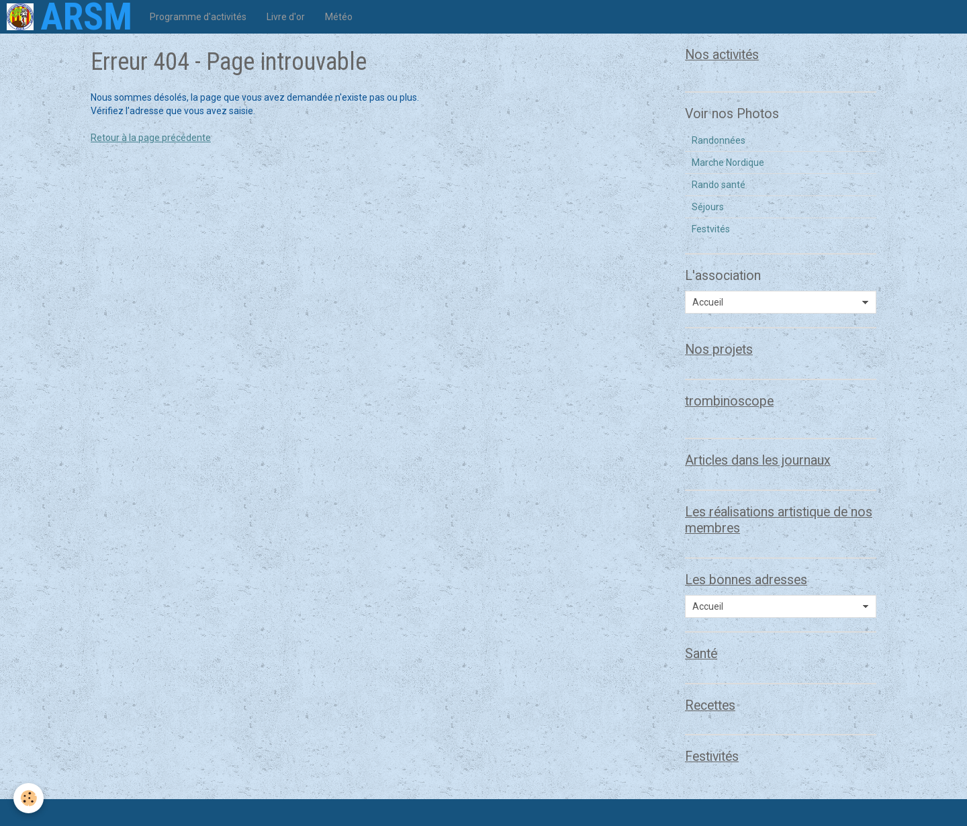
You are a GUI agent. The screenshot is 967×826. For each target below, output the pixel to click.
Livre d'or (286, 16)
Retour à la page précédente (151, 137)
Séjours (708, 206)
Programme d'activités (198, 16)
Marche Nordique (728, 162)
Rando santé (718, 184)
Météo (339, 16)
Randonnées (718, 140)
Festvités (711, 229)
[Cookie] (28, 798)
